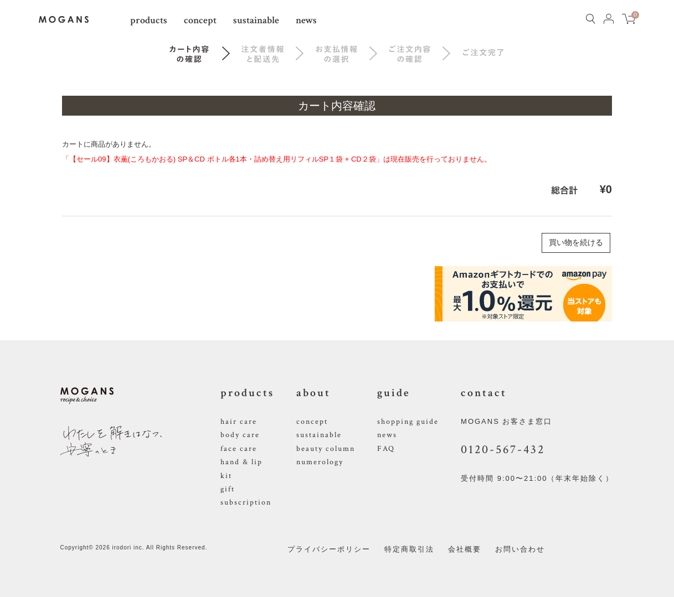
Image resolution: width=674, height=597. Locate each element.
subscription (245, 502)
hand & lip (241, 462)
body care (240, 435)
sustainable (256, 20)
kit (226, 476)
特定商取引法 (409, 549)
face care (238, 449)
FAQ (386, 449)
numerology (319, 462)
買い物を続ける (576, 242)
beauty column (325, 449)
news (306, 20)
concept (200, 20)
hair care (238, 422)
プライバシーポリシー (329, 549)
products (148, 20)
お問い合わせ (520, 549)
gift (227, 489)
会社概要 (464, 549)
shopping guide (408, 422)
